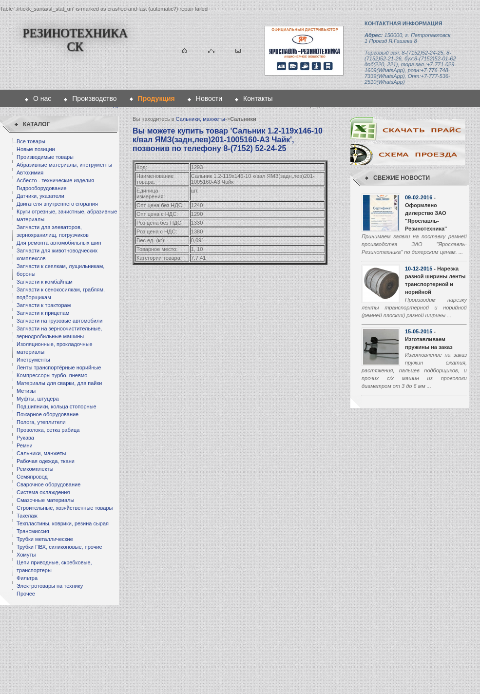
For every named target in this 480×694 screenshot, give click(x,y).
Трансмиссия (33, 531)
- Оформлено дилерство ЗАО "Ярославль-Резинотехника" (426, 212)
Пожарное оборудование (47, 414)
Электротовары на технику (50, 586)
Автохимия (30, 172)
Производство (94, 98)
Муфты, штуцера (38, 399)
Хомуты (26, 555)
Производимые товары (45, 157)
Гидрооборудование (42, 188)
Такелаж (27, 516)
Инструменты (33, 360)
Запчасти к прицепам (43, 313)
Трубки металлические (45, 539)
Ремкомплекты (35, 469)
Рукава (25, 438)
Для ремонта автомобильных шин (59, 243)
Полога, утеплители (41, 422)
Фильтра (27, 578)
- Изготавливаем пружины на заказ (429, 339)
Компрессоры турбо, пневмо (52, 375)
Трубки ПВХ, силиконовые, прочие (59, 547)
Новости (209, 98)
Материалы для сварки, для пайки (59, 383)
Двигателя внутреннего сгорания (57, 204)
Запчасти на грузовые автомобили (59, 321)
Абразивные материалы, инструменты (64, 165)
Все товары (31, 141)
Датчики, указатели (40, 196)
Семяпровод (32, 477)
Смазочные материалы (45, 500)
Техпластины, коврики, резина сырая (63, 523)
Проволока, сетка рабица (48, 430)
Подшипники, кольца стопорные (56, 406)
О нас (42, 98)
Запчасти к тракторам (44, 305)
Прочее (26, 594)
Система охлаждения (43, 492)
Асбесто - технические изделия (55, 180)
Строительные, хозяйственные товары (65, 508)
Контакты (257, 98)
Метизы (26, 391)
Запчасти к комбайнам (45, 282)
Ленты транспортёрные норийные (59, 367)
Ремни (25, 445)
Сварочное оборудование (48, 484)
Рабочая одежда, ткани (46, 461)
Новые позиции (36, 149)
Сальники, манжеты (41, 453)
